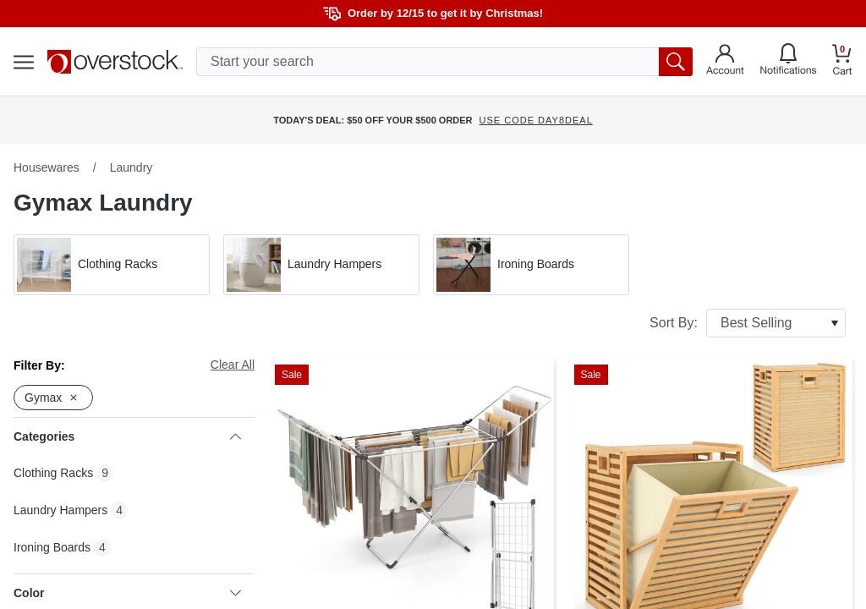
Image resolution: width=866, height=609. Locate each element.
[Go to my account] (725, 62)
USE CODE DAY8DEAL (536, 120)
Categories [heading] (127, 436)
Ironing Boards (52, 547)
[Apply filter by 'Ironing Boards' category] (531, 264)
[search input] (444, 61)
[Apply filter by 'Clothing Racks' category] (112, 264)
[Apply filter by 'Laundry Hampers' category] (321, 264)
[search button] (676, 61)
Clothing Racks (53, 473)
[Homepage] (115, 62)
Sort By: (748, 323)
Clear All (233, 364)
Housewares (46, 167)
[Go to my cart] (842, 62)
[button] (112, 264)
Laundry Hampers (60, 510)
